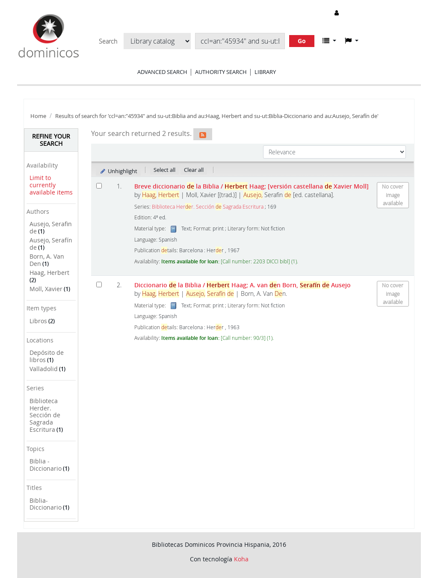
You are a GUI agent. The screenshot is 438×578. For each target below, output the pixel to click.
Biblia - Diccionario (46, 464)
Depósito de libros (47, 356)
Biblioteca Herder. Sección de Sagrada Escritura (45, 415)
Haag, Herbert (49, 272)
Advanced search (162, 72)
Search (108, 41)
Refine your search (51, 139)
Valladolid (44, 369)
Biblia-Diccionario (46, 504)
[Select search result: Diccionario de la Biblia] (99, 284)
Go (302, 41)
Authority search (221, 72)
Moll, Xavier (46, 289)
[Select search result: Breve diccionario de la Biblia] (99, 186)
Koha (241, 559)
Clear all (194, 170)
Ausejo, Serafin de (51, 227)
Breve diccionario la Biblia (251, 186)
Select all (164, 170)
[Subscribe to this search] (202, 134)
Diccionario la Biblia (242, 285)
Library (265, 72)
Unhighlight (118, 171)
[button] (329, 40)
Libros (38, 321)
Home (38, 116)
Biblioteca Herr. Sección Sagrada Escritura (207, 206)
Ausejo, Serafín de (51, 243)
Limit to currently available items (51, 185)
